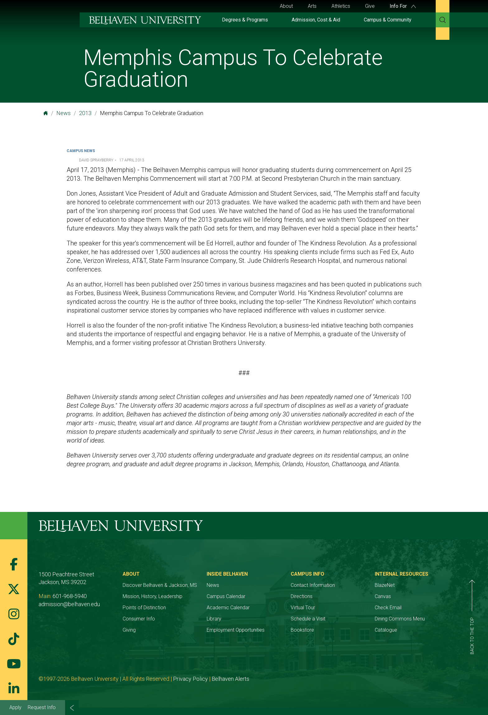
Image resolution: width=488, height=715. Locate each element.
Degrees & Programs (245, 20)
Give (370, 6)
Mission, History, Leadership (152, 596)
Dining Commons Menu (400, 619)
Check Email (388, 608)
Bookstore (302, 630)
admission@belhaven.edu (69, 604)
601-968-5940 (70, 596)
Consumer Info (139, 619)
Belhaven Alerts (230, 679)
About (286, 6)
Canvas (383, 596)
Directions (301, 596)
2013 (85, 113)
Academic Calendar (228, 608)
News (63, 113)
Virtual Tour (303, 608)
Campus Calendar (226, 596)
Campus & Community (387, 20)
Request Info (42, 707)
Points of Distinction (144, 608)
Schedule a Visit (308, 619)
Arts (312, 6)
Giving (129, 630)
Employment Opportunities (236, 630)
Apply (15, 707)
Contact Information (313, 585)
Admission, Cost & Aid (316, 20)
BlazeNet (385, 585)
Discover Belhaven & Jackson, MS (160, 585)
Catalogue (386, 630)
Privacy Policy (190, 679)
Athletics (340, 6)
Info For (403, 6)
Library (214, 619)
